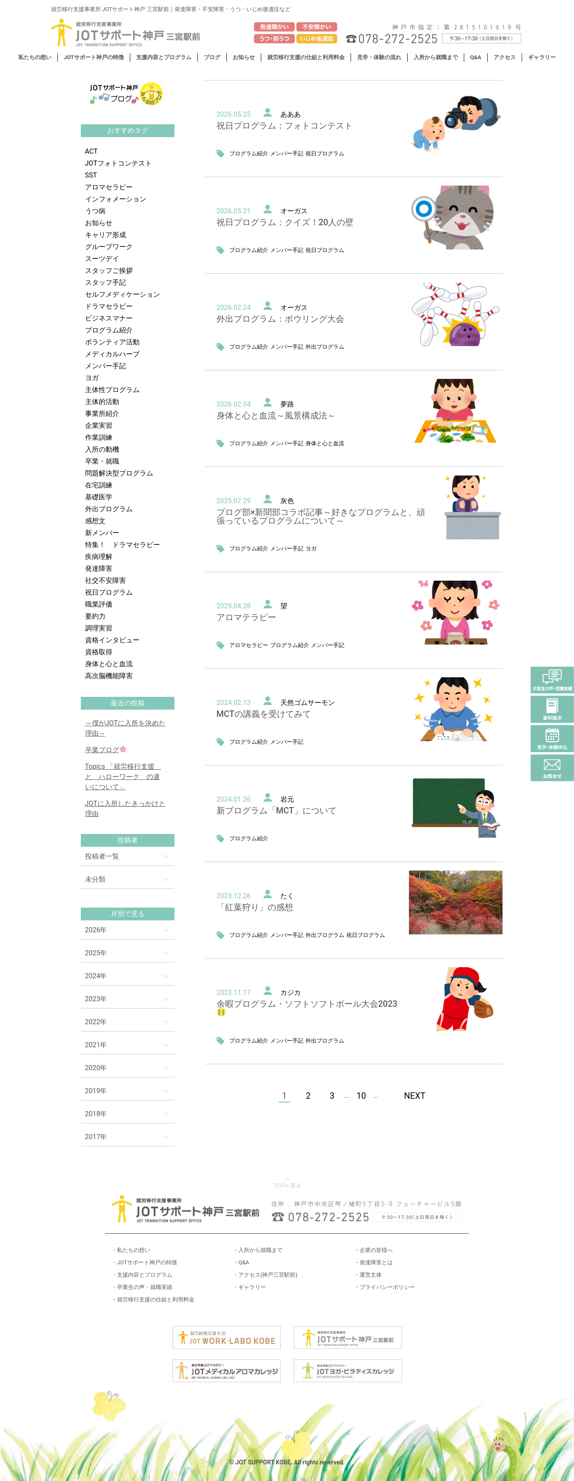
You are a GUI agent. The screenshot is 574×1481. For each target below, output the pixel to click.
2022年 (96, 1022)
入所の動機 (102, 449)
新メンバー (102, 533)
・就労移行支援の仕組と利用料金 (152, 1299)
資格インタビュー (112, 640)
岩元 (287, 799)
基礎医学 (98, 497)
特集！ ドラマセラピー (122, 545)
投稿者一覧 (102, 856)
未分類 (95, 879)
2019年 (96, 1091)
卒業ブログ (105, 750)
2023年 (96, 999)
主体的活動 (102, 402)
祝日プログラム (109, 592)
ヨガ (92, 378)
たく (287, 896)
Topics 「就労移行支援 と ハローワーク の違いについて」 (123, 776)
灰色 (287, 501)
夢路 (287, 404)
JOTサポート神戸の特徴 (94, 57)
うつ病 (95, 211)
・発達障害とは (373, 1262)
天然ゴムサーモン (307, 703)
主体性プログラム (112, 390)
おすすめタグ (127, 130)
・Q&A (241, 1262)
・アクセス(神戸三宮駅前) (265, 1275)
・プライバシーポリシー (384, 1287)
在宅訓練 (98, 485)
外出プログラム (109, 509)
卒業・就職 (102, 461)
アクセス (505, 57)
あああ (290, 114)
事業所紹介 (102, 414)
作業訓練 (98, 437)
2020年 (96, 1068)
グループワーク (109, 247)
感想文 (95, 521)
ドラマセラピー (109, 306)
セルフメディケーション (122, 294)
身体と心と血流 (109, 664)
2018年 (96, 1114)
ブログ (212, 57)
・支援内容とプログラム (141, 1275)
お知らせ (244, 57)
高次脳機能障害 (109, 676)
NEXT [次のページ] (415, 1096)
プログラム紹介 (109, 330)
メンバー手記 (105, 366)
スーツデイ (102, 259)
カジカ (290, 992)
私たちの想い (34, 57)
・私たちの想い (130, 1250)
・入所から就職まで (258, 1250)
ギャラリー (542, 57)
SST (91, 175)
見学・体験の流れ (379, 57)
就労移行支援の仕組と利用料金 (306, 57)
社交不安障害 (105, 580)
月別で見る (128, 914)
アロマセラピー (109, 187)
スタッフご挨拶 (109, 270)
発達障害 (98, 568)
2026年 (96, 930)
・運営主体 (368, 1275)
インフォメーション (115, 199)
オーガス (294, 211)
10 (361, 1096)
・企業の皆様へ (373, 1250)
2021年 (96, 1045)
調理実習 (98, 628)
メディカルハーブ (112, 354)
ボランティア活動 (112, 342)
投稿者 (127, 840)
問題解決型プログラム (119, 473)
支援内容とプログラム (163, 57)
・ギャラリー (249, 1287)
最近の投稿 (128, 703)
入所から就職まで (436, 57)
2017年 (96, 1137)
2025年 (96, 953)
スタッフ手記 (105, 282)
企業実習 (98, 425)
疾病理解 (98, 557)
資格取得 (98, 652)
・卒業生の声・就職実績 (141, 1287)
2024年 (96, 976)
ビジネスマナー (109, 318)
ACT (91, 151)
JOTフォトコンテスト (118, 163)
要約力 (95, 616)
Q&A (475, 57)
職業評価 (98, 604)
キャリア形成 (105, 235)
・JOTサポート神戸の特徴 (144, 1262)
